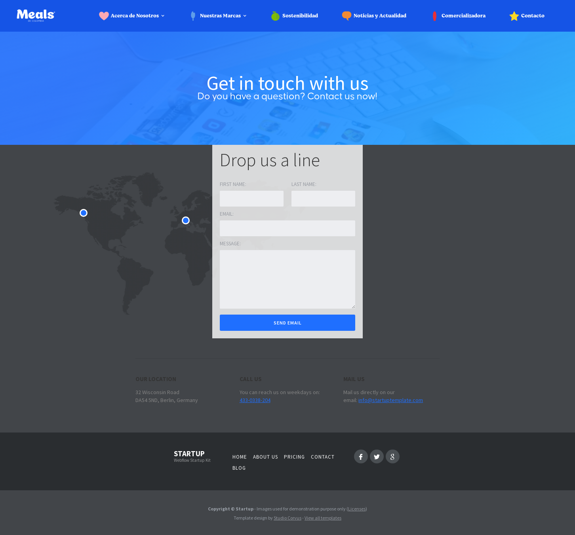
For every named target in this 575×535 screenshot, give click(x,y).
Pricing (294, 456)
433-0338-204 (255, 400)
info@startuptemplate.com (390, 400)
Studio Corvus (287, 518)
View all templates (323, 518)
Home (239, 456)
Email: (227, 214)
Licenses (357, 509)
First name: (233, 184)
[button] (134, 16)
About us (265, 456)
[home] (46, 16)
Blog (239, 468)
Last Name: (303, 184)
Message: (230, 243)
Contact (323, 456)
